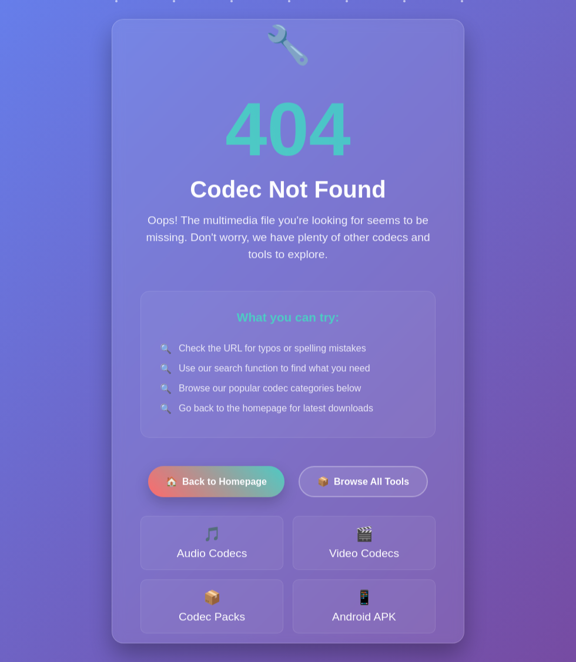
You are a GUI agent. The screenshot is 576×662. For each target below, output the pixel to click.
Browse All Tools (363, 483)
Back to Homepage (216, 483)
